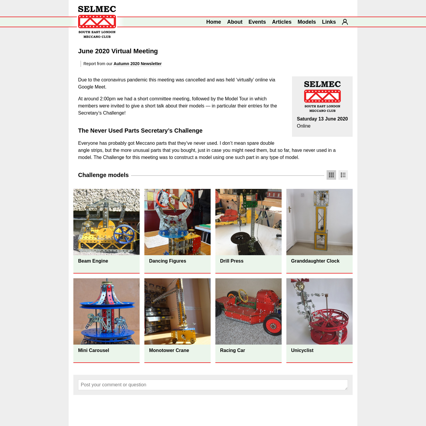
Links (329, 22)
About (235, 22)
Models (307, 22)
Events (257, 22)
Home (213, 22)
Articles (282, 22)
